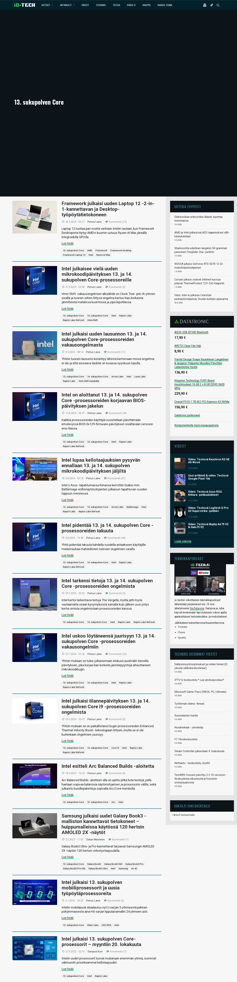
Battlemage (132, 458)
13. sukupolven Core (73, 202)
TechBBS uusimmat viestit (195, 605)
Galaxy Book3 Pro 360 (74, 820)
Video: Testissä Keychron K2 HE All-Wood (208, 412)
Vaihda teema (165, 5)
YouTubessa (197, 559)
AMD (89, 202)
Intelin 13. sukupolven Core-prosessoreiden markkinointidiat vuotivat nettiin (109, 944)
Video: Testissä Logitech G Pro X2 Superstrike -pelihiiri (208, 461)
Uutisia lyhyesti (187, 158)
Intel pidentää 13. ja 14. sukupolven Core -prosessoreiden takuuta (107, 479)
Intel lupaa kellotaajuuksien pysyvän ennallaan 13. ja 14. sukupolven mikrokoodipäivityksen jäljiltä (101, 417)
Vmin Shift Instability (89, 332)
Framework (101, 202)
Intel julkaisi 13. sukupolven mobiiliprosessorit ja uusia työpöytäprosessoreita (92, 839)
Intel (91, 206)
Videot (85, 5)
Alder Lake (92, 876)
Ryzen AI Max (103, 206)
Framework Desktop (120, 202)
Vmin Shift (92, 271)
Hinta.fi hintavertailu (184, 766)
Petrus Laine (95, 173)
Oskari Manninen (95, 791)
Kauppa (146, 5)
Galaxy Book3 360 (113, 815)
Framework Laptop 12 (74, 206)
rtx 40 (134, 820)
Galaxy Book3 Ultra (97, 820)
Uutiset (47, 5)
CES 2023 (106, 876)
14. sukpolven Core (97, 573)
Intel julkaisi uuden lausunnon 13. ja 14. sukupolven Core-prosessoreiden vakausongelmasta (104, 291)
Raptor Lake (125, 267)
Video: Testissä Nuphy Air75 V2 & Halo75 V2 (208, 477)
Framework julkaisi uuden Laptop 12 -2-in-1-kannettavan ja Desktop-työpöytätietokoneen (108, 160)
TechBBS (101, 5)
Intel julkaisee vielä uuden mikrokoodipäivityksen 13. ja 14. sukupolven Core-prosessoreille (97, 225)
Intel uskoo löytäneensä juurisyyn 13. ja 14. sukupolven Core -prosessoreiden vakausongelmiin (108, 593)
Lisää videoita (182, 492)
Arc (113, 753)
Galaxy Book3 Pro (134, 815)
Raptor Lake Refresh (73, 271)
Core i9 (115, 699)
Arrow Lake (117, 328)
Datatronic (192, 273)
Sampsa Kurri (95, 903)
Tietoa (116, 5)
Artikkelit (67, 5)
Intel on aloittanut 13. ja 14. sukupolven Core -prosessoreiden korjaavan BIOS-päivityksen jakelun (104, 351)
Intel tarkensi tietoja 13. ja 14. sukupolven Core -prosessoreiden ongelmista (107, 534)
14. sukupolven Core (97, 267)
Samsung (123, 820)
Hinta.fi (131, 5)
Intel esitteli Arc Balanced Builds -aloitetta (108, 717)
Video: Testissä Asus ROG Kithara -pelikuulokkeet (205, 445)
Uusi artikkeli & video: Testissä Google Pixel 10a (208, 428)
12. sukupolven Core (73, 753)
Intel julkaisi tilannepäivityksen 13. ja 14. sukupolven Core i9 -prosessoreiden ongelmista (106, 658)
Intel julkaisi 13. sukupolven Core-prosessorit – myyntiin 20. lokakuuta (101, 893)
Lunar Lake (140, 328)
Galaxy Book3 (94, 815)
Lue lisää (67, 195)
